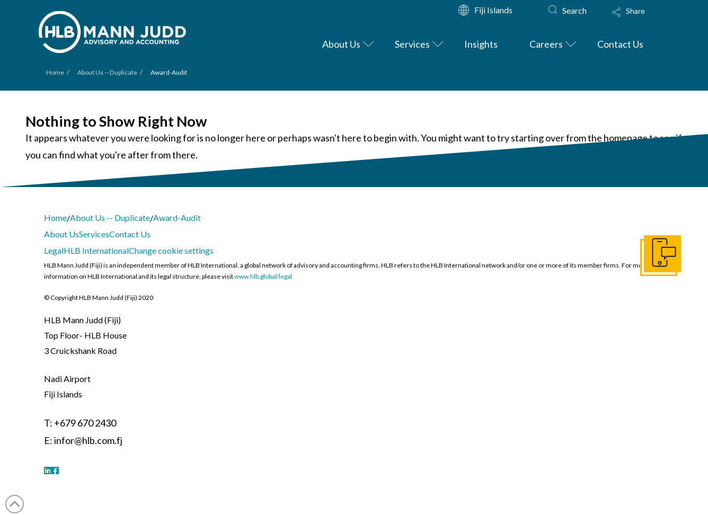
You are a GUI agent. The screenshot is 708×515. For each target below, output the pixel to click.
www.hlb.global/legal (263, 276)
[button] (638, 19)
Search (574, 10)
